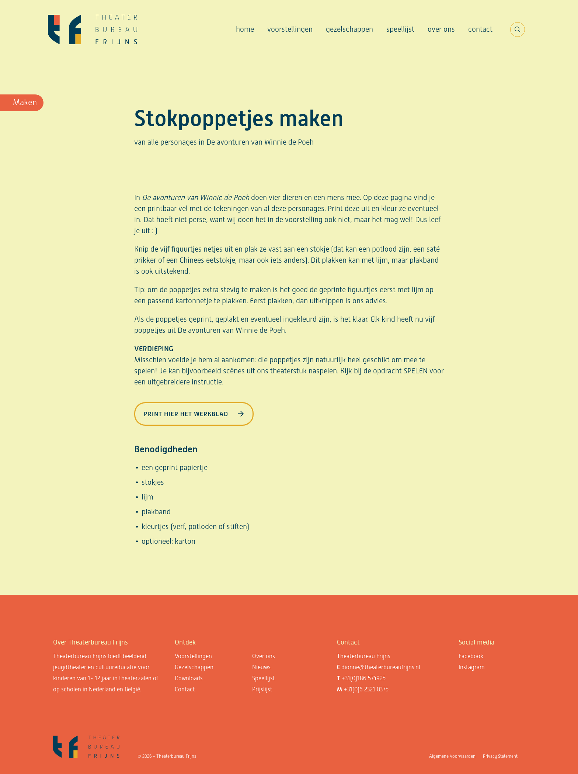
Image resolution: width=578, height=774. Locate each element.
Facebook (471, 656)
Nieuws (261, 667)
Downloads (189, 678)
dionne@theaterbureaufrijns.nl (380, 667)
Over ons (441, 29)
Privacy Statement (500, 756)
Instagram (472, 667)
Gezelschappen (349, 29)
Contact (480, 29)
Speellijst (400, 29)
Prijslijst (262, 689)
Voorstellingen (290, 29)
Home (245, 29)
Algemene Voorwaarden (452, 756)
